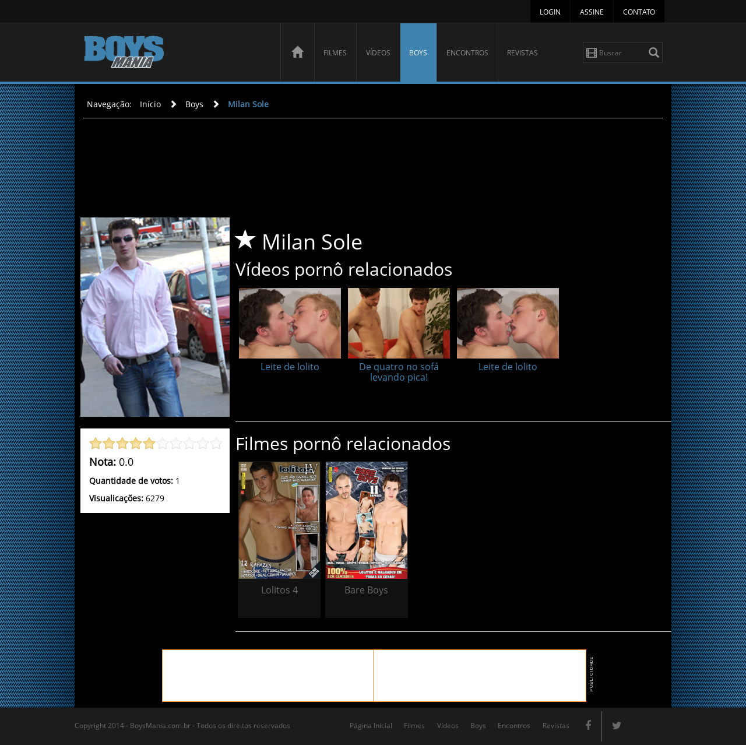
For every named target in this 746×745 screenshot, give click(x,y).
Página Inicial (371, 725)
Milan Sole (248, 104)
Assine (592, 12)
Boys (418, 53)
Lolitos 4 (279, 590)
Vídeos (378, 53)
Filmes (335, 53)
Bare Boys (366, 590)
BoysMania (175, 54)
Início (150, 104)
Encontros (467, 53)
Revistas (522, 53)
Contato (639, 12)
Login (550, 12)
